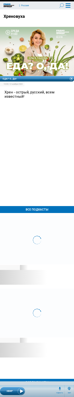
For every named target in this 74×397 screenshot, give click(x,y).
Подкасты (59, 393)
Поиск (61, 5)
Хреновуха (14, 16)
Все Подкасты (37, 209)
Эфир (69, 393)
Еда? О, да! (10, 79)
